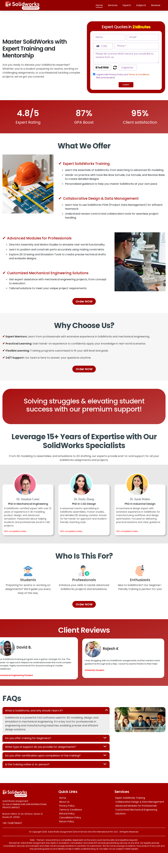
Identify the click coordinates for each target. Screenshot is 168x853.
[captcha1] (128, 67)
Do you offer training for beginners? (28, 738)
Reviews (155, 5)
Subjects (141, 5)
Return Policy (66, 821)
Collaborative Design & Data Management (139, 801)
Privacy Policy (67, 805)
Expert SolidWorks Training (130, 797)
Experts (127, 5)
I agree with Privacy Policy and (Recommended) (122, 76)
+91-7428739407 (12, 823)
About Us (64, 801)
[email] (143, 37)
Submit (126, 84)
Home (100, 5)
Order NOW (84, 301)
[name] (109, 37)
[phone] (137, 46)
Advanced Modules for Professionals (136, 805)
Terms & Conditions (139, 74)
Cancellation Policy (70, 817)
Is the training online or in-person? (27, 764)
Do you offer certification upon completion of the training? (43, 755)
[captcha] (102, 67)
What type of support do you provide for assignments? (40, 747)
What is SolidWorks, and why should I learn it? (34, 710)
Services (112, 5)
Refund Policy (67, 813)
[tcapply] (94, 74)
